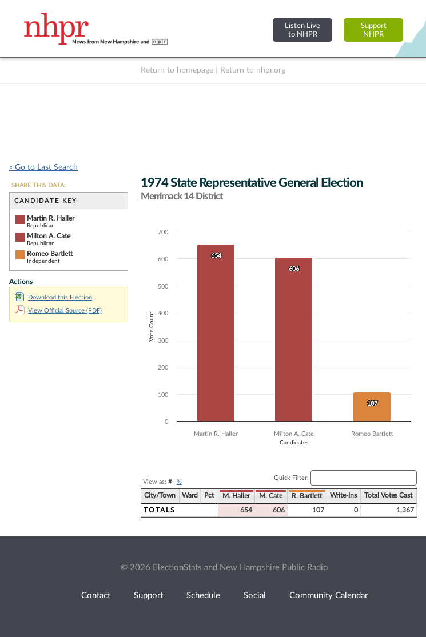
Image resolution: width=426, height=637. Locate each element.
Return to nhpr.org (252, 70)
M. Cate (270, 495)
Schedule (203, 595)
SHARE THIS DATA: (38, 185)
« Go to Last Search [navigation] (43, 167)
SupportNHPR (374, 30)
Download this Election (53, 297)
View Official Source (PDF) (58, 310)
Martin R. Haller (50, 218)
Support (148, 595)
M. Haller (236, 495)
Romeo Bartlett (50, 253)
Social (255, 595)
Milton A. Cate (48, 236)
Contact (95, 595)
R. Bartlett (307, 495)
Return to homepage (177, 70)
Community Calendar (328, 595)
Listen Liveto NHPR (302, 30)
